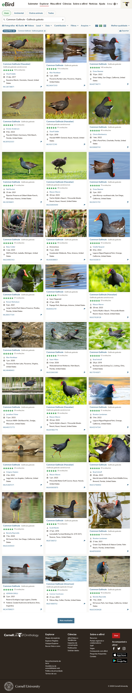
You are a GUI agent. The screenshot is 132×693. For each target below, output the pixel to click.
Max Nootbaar (55, 73)
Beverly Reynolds (12, 533)
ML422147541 (95, 427)
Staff (91, 646)
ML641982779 (52, 430)
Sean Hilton (54, 359)
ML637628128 (95, 317)
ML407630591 (95, 551)
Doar (116, 636)
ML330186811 (8, 202)
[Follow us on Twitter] (118, 648)
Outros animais (36, 13)
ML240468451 (8, 370)
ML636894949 (52, 205)
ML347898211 (8, 609)
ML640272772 (9, 427)
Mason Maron (55, 192)
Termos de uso (50, 674)
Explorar (44, 4)
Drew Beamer (98, 71)
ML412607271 (8, 485)
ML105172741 (51, 144)
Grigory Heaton (12, 472)
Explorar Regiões (51, 641)
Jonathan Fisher (12, 414)
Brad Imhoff (97, 359)
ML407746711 (95, 84)
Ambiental (19, 13)
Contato (93, 656)
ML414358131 (95, 260)
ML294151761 (95, 202)
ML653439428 (95, 610)
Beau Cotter (10, 247)
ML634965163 (8, 260)
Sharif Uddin (11, 74)
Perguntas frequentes (98, 654)
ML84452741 (51, 309)
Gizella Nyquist (98, 247)
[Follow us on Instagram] (124, 648)
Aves (6, 13)
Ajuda (102, 4)
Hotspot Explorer (51, 643)
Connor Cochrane (56, 594)
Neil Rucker (10, 189)
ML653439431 (8, 546)
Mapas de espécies (52, 638)
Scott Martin (54, 528)
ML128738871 (8, 87)
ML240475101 (51, 85)
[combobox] (33, 19)
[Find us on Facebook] (113, 648)
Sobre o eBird (80, 4)
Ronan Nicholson (12, 302)
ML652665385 (52, 372)
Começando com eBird (99, 651)
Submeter (33, 4)
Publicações (72, 648)
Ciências (67, 4)
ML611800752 (51, 604)
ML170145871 (95, 372)
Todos (51, 13)
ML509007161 (95, 147)
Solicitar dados (73, 650)
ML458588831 (52, 260)
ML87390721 (51, 541)
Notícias (93, 4)
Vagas (92, 648)
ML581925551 (8, 142)
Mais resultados (66, 620)
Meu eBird (55, 4)
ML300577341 (8, 315)
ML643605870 (52, 487)
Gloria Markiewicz (100, 134)
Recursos (93, 638)
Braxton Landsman (100, 414)
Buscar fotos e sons (52, 646)
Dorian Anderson (12, 129)
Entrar (109, 4)
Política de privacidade (54, 671)
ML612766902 (95, 485)
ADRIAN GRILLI (12, 593)
